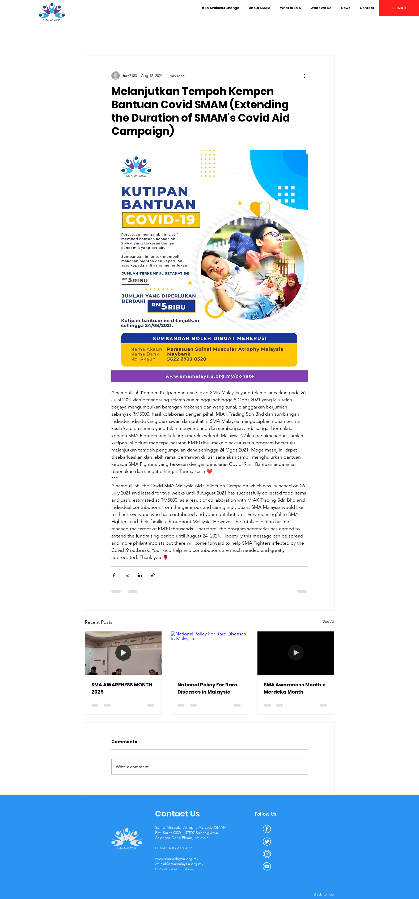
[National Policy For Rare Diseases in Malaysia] (209, 652)
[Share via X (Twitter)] (126, 575)
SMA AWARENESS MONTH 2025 (121, 688)
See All (329, 621)
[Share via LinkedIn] (139, 575)
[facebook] (267, 829)
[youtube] (267, 866)
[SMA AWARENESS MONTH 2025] (123, 652)
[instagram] (267, 854)
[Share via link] (152, 575)
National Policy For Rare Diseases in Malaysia (207, 688)
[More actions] (305, 75)
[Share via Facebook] (113, 575)
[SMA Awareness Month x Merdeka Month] (295, 652)
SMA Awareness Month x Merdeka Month (294, 688)
